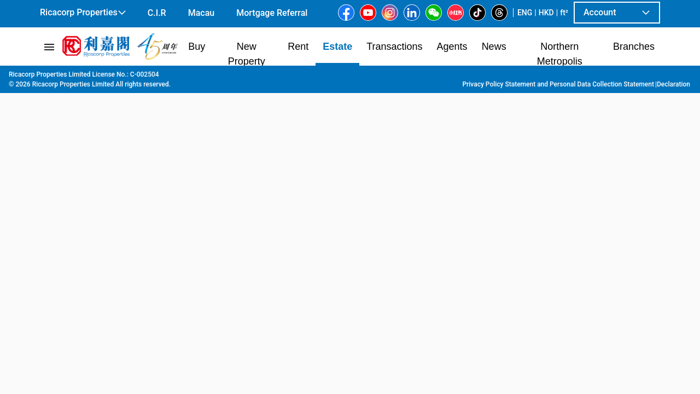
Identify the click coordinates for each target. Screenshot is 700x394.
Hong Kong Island (144, 77)
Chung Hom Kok (265, 77)
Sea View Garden (331, 77)
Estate (95, 77)
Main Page (56, 77)
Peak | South (206, 77)
